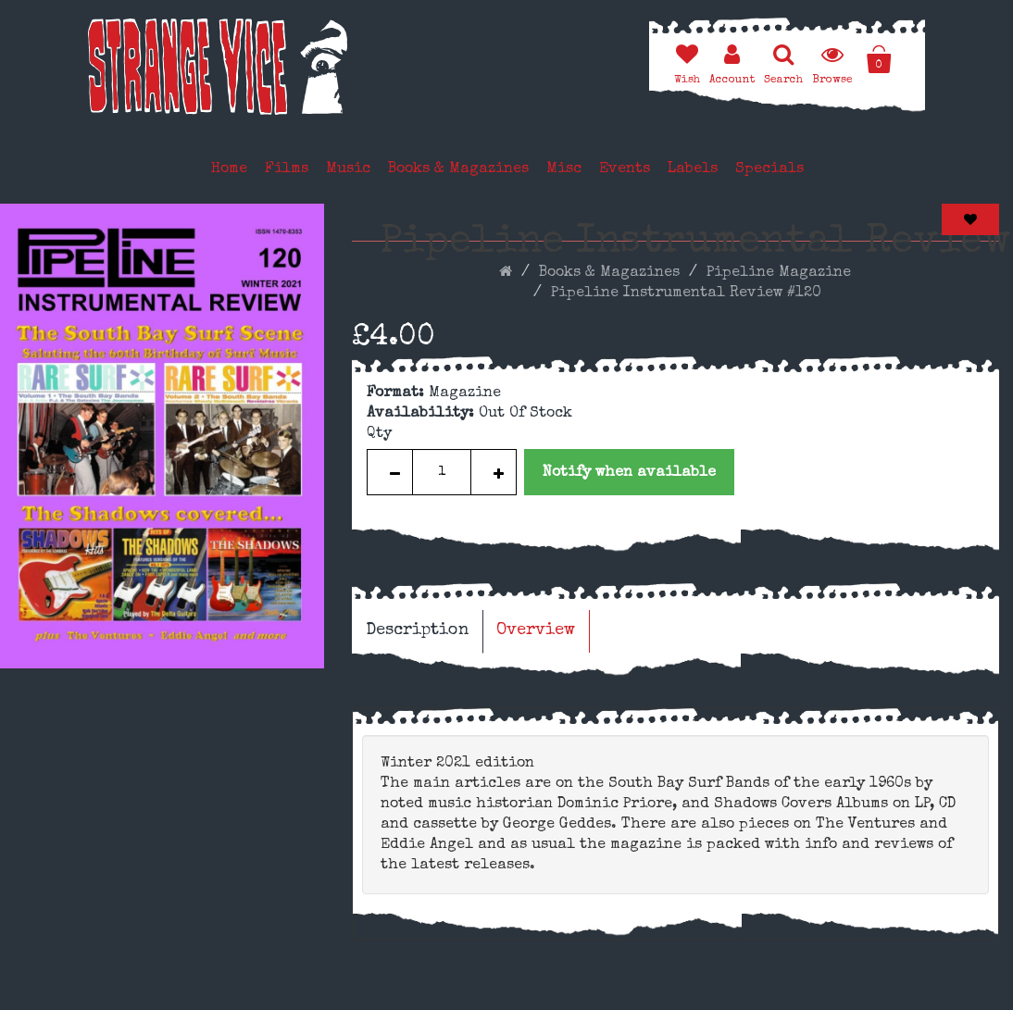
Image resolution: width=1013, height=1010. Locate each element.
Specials (769, 169)
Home (229, 169)
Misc (564, 169)
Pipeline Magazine (779, 273)
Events (624, 169)
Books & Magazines (458, 169)
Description (417, 630)
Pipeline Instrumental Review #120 (686, 293)
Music (348, 169)
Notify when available (629, 473)
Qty (379, 434)
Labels (693, 169)
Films (286, 169)
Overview (535, 630)
